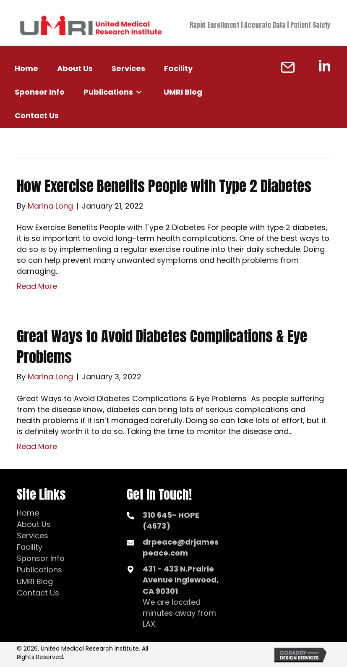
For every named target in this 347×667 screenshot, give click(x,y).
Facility (29, 547)
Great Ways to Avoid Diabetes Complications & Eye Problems (162, 346)
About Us (34, 524)
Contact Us (38, 593)
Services (32, 535)
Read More (37, 286)
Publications (39, 569)
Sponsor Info (41, 558)
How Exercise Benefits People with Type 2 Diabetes (164, 186)
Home (28, 513)
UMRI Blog (35, 581)
